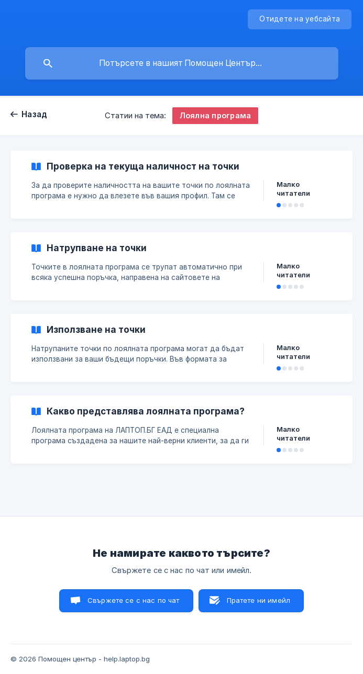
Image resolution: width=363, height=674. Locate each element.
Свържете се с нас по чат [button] (133, 600)
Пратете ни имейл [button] (258, 600)
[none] (299, 19)
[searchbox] (181, 63)
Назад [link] (34, 114)
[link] (181, 185)
